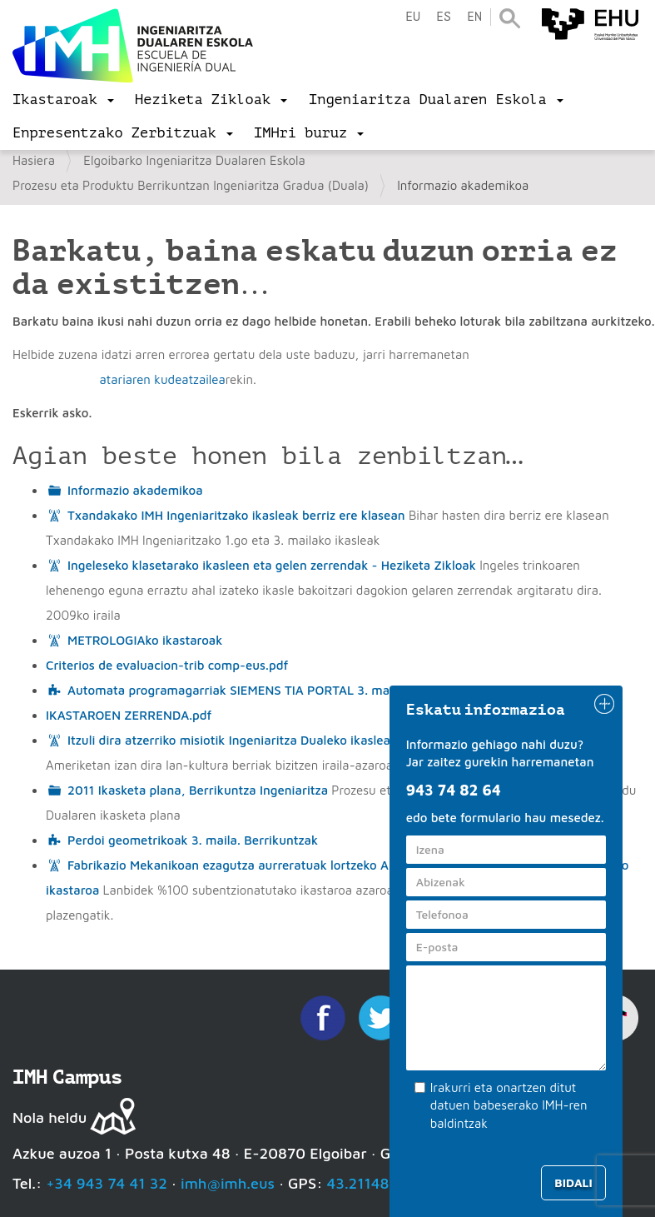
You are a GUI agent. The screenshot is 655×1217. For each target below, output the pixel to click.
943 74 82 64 (453, 790)
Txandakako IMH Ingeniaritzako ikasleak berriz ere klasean (236, 515)
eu (412, 17)
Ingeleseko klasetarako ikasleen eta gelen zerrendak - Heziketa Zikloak (271, 565)
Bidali (573, 1182)
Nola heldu (49, 1117)
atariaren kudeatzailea (162, 379)
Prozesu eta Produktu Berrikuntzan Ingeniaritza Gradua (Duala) (190, 185)
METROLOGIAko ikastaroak (144, 640)
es (443, 17)
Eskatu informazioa (486, 709)
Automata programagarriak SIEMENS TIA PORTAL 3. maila (235, 690)
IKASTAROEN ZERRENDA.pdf (128, 715)
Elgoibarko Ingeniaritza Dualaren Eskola (194, 160)
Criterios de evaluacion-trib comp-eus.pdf (167, 665)
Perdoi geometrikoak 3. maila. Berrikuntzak (192, 840)
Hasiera (33, 160)
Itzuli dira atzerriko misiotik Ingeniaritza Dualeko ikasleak (232, 740)
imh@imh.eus (228, 1183)
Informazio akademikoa (135, 490)
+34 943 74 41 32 (106, 1183)
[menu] (63, 100)
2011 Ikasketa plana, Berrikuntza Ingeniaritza (197, 790)
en (474, 17)
